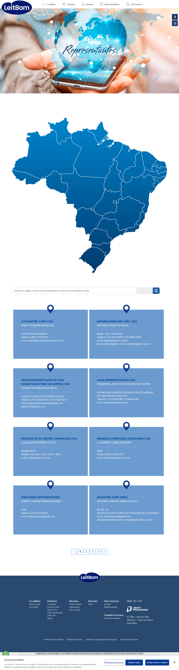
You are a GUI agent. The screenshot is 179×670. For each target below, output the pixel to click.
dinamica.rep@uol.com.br (117, 457)
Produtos (68, 4)
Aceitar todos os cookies (157, 662)
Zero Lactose (74, 610)
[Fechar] (174, 662)
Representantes (110, 607)
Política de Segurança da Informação (101, 639)
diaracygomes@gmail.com (41, 516)
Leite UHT (51, 615)
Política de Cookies (75, 639)
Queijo (50, 618)
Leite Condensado (54, 613)
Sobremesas (74, 607)
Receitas (87, 4)
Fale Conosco (134, 4)
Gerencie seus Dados (129, 639)
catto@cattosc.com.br (39, 457)
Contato (107, 604)
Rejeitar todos (134, 662)
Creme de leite (53, 607)
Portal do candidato (112, 618)
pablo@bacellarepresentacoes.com (45, 340)
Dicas (90, 604)
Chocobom (51, 604)
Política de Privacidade (53, 639)
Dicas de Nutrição (109, 4)
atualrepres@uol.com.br (116, 402)
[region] (89, 662)
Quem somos (34, 604)
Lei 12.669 (33, 607)
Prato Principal (75, 604)
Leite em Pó (52, 610)
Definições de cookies (114, 662)
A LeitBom (49, 4)
